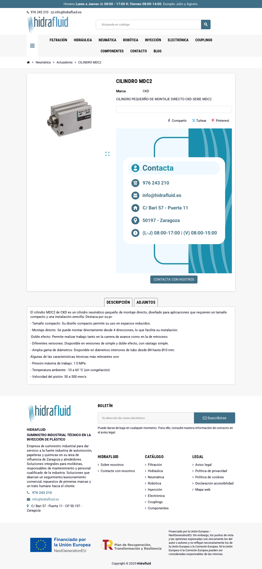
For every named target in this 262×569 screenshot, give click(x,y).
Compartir (177, 121)
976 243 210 (37, 12)
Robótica (154, 483)
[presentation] (131, 446)
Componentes (158, 508)
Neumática (156, 477)
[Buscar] (153, 24)
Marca (121, 91)
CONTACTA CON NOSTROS (174, 280)
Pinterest (220, 121)
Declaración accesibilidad (214, 483)
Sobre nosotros (112, 465)
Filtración (155, 465)
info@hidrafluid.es (66, 12)
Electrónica (156, 496)
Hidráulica (155, 471)
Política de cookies (209, 477)
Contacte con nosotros (118, 471)
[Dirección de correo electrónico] (146, 417)
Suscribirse (214, 418)
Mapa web (202, 490)
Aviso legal (203, 465)
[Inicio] (28, 62)
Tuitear (199, 121)
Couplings (155, 502)
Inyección (155, 490)
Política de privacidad (211, 471)
